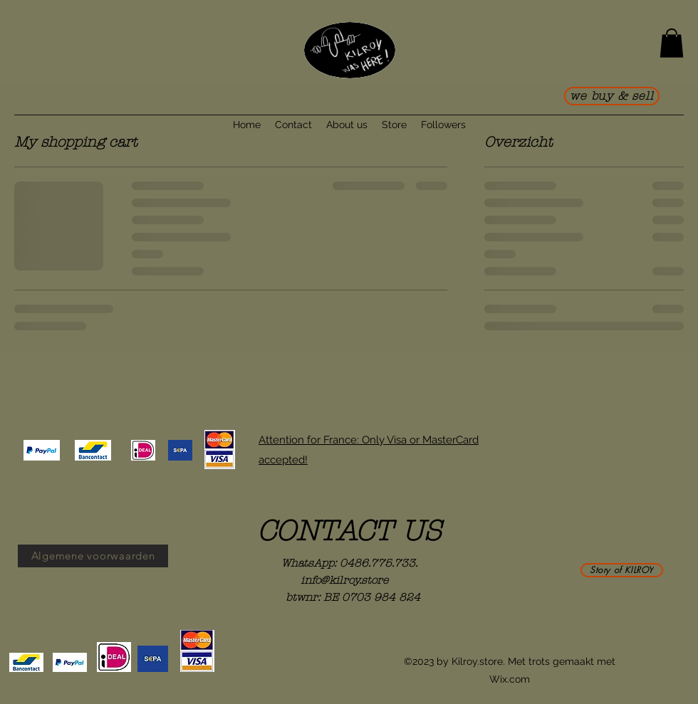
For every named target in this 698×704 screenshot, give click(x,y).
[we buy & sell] (612, 96)
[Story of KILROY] (621, 570)
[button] (672, 43)
